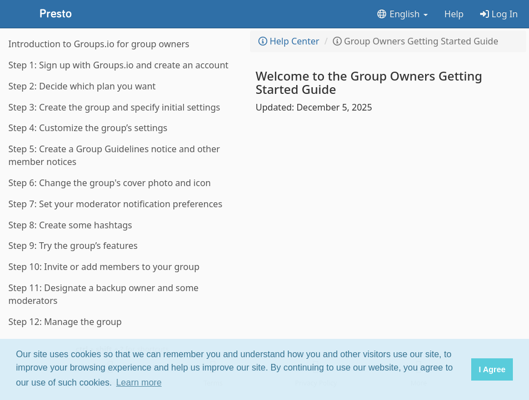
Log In (499, 14)
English (402, 14)
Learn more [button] (139, 382)
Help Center (289, 41)
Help (454, 14)
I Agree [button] (491, 369)
